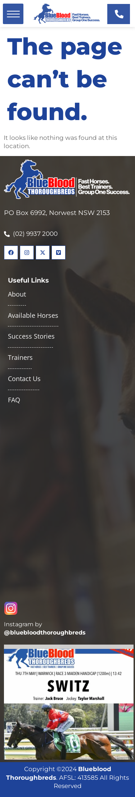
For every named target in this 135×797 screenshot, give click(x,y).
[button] (13, 14)
